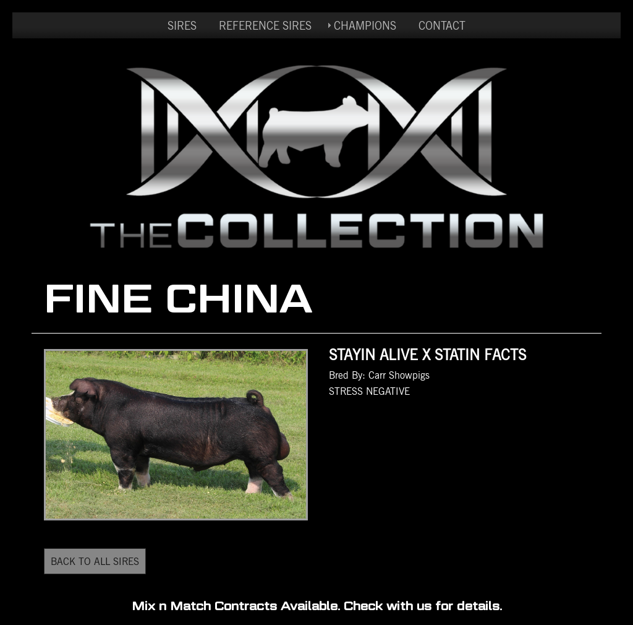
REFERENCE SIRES (265, 25)
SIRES (182, 25)
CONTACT (441, 25)
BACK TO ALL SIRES (95, 561)
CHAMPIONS (365, 25)
